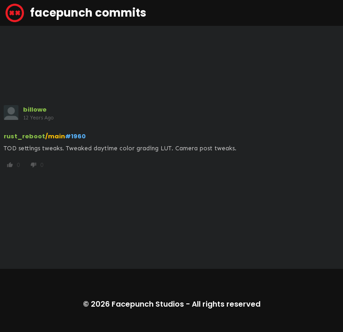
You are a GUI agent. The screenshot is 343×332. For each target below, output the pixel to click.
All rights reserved (226, 304)
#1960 (75, 136)
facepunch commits (76, 13)
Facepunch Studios (148, 304)
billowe (35, 109)
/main (55, 136)
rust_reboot (24, 136)
